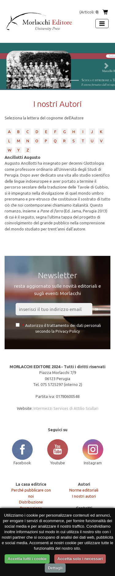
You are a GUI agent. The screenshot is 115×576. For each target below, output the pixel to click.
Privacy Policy (68, 331)
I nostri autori (84, 496)
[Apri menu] (102, 23)
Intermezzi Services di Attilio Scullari (65, 408)
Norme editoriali (83, 490)
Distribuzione (31, 502)
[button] (8, 66)
